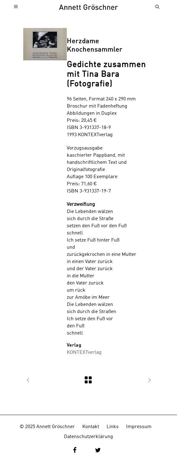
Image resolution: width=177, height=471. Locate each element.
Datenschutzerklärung (88, 436)
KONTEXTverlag (84, 352)
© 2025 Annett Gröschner (47, 426)
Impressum (139, 426)
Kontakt (90, 426)
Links (113, 426)
